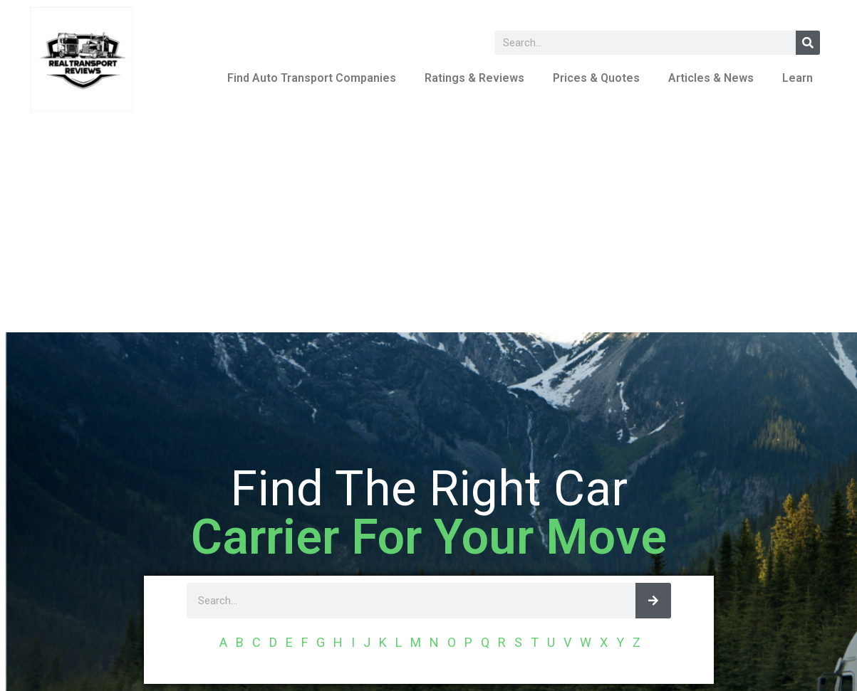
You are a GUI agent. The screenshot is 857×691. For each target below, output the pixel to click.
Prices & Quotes (596, 78)
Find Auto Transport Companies (311, 78)
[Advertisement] (428, 225)
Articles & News (711, 78)
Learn (797, 78)
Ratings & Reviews (474, 78)
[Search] (808, 43)
